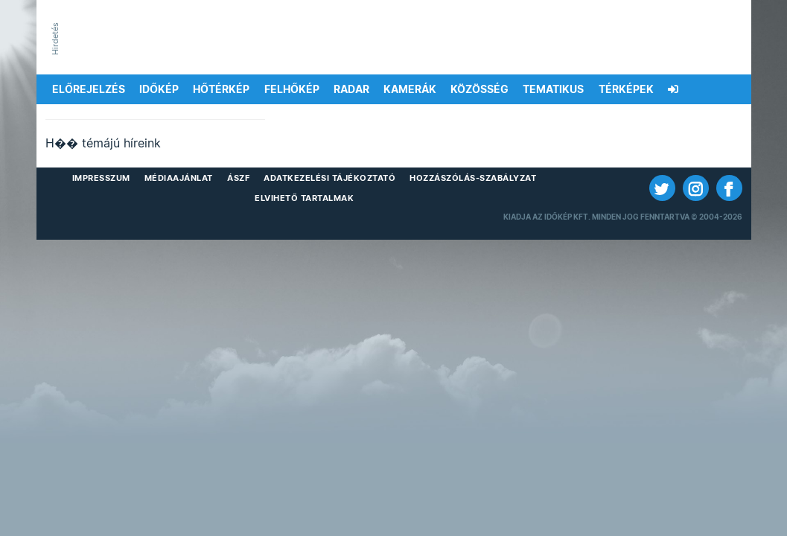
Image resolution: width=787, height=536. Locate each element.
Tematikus (553, 89)
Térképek (626, 89)
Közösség (479, 89)
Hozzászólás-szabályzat (473, 178)
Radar (351, 89)
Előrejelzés (88, 89)
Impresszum (101, 178)
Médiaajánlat (178, 178)
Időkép (159, 89)
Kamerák (409, 89)
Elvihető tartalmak (304, 198)
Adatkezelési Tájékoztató (329, 178)
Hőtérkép (221, 89)
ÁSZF (238, 178)
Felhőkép (291, 89)
